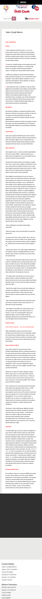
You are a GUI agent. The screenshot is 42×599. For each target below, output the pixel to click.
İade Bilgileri (6, 598)
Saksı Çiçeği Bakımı (9, 567)
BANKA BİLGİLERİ (9, 587)
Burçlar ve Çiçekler (9, 577)
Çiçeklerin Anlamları (9, 574)
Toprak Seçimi (7, 580)
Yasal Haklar (6, 592)
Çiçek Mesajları (7, 572)
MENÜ (23, 2)
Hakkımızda (6, 595)
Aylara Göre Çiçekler (9, 569)
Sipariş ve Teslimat (9, 590)
